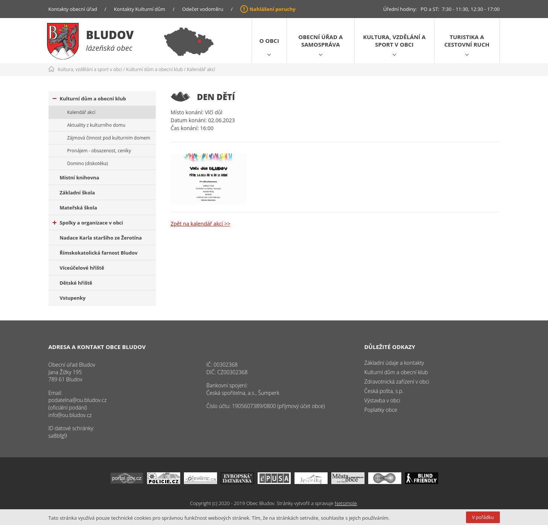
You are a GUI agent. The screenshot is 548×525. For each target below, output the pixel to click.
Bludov (110, 34)
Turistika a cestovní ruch (466, 40)
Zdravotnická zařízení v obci (397, 381)
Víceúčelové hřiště (82, 267)
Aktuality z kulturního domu (96, 125)
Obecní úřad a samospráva (320, 40)
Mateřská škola (78, 207)
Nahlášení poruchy (273, 9)
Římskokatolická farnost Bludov (99, 252)
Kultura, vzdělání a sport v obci (394, 40)
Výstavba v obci (382, 400)
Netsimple (346, 503)
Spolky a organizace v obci (88, 222)
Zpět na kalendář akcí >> (201, 223)
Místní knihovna (79, 177)
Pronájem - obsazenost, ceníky (99, 150)
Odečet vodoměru (202, 9)
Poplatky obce (381, 409)
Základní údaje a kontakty (394, 362)
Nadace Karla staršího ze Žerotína (101, 237)
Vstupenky (73, 297)
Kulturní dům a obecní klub (154, 69)
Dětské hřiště (76, 282)
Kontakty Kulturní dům (139, 9)
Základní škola (77, 192)
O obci (269, 40)
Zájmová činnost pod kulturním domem (108, 138)
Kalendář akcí (201, 69)
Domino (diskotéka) (87, 163)
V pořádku (482, 517)
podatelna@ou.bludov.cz (78, 400)
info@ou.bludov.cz (70, 415)
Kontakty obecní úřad (73, 9)
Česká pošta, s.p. (384, 391)
